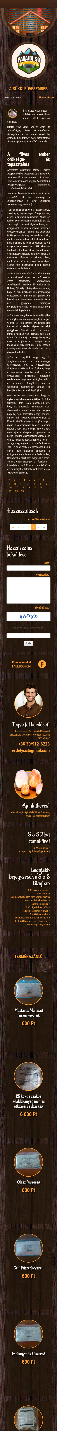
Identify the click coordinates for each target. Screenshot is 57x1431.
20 (34, 487)
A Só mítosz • (43, 893)
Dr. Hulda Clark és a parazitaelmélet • (32, 917)
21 (41, 487)
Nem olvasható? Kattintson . (28, 627)
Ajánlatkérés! (36, 805)
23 (16, 491)
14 (39, 483)
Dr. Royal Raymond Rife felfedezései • (32, 921)
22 (10, 491)
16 (10, 487)
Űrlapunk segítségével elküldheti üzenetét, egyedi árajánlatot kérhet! (30, 814)
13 (33, 483)
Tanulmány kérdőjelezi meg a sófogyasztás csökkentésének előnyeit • (29, 898)
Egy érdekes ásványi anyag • (36, 910)
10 (15, 483)
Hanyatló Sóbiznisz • (40, 903)
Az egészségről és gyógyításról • (34, 851)
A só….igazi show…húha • (38, 907)
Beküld (28, 643)
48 (30, 1400)
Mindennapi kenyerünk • (38, 924)
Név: (47, 563)
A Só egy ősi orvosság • (39, 890)
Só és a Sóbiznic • (41, 848)
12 (27, 483)
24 (22, 491)
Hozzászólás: (43, 574)
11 (21, 483)
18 (22, 487)
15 (45, 483)
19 (28, 487)
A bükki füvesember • (40, 914)
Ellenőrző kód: (42, 607)
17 (16, 487)
